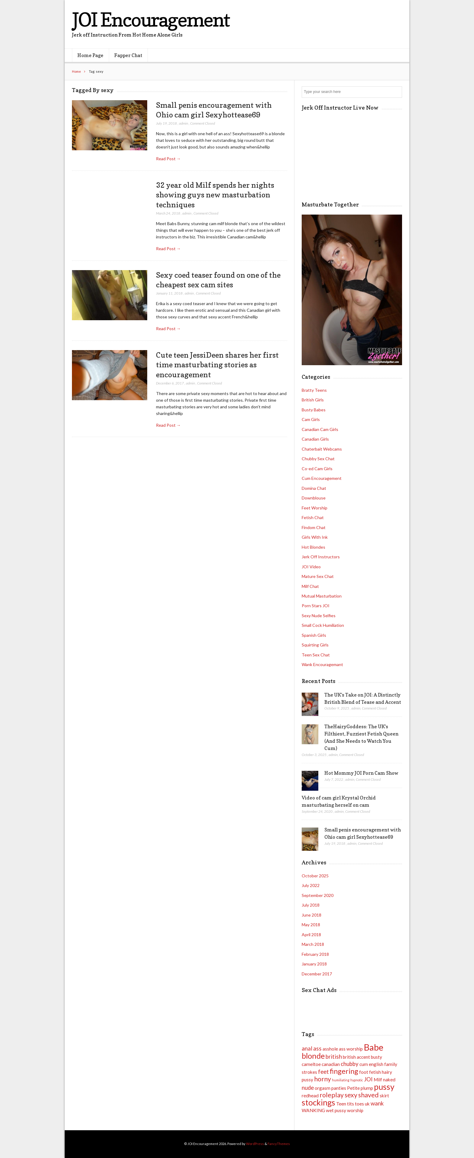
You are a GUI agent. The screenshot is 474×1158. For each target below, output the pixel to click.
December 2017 (317, 973)
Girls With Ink (315, 537)
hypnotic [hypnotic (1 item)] (356, 1080)
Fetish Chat (313, 517)
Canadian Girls (315, 439)
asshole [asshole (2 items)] (330, 1048)
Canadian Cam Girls (320, 429)
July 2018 (311, 905)
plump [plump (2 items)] (367, 1088)
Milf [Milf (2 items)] (378, 1079)
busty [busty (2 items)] (376, 1057)
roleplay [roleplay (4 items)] (332, 1095)
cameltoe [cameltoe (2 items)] (311, 1064)
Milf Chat (310, 586)
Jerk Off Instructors (321, 556)
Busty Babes (314, 409)
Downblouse (314, 497)
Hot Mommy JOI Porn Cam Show (361, 773)
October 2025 (315, 875)
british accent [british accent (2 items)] (356, 1057)
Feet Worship (314, 507)
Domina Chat (314, 488)
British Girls (313, 399)
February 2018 (315, 954)
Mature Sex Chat (318, 576)
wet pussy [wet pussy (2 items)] (336, 1110)
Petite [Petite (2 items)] (353, 1088)
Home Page (90, 55)
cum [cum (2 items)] (363, 1064)
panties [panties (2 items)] (338, 1088)
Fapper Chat (128, 55)
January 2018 (314, 963)
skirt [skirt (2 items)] (384, 1095)
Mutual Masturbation (322, 595)
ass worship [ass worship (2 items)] (351, 1048)
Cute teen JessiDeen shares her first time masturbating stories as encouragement (217, 364)
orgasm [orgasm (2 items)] (322, 1088)
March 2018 (313, 944)
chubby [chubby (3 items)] (350, 1064)
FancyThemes (279, 1144)
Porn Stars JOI (316, 605)
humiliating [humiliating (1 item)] (340, 1080)
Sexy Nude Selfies (319, 615)
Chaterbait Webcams (322, 448)
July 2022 (311, 885)
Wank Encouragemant (322, 664)
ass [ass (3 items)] (317, 1048)
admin (183, 123)
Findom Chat (314, 527)
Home (76, 71)
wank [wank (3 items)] (377, 1103)
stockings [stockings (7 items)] (318, 1102)
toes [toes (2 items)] (359, 1103)
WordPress (255, 1144)
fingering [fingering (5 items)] (344, 1071)
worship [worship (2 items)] (355, 1110)
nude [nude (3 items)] (308, 1087)
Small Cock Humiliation (323, 625)
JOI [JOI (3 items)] (368, 1079)
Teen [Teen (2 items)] (341, 1103)
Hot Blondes (313, 547)
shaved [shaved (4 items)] (368, 1095)
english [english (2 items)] (376, 1064)
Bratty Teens (314, 390)
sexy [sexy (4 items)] (351, 1095)
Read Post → (168, 158)
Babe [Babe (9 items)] (373, 1047)
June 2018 (311, 914)
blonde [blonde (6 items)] (313, 1055)
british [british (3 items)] (334, 1056)
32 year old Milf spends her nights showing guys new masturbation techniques (215, 194)
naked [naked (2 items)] (389, 1079)
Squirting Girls (315, 644)
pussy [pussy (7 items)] (384, 1087)
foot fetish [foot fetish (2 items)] (370, 1072)
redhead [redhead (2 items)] (310, 1095)
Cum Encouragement (322, 478)
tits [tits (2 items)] (350, 1103)
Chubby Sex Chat (318, 458)
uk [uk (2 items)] (367, 1103)
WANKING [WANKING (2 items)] (313, 1110)
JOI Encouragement (150, 19)
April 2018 (311, 934)
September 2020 (317, 895)
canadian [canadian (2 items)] (331, 1064)
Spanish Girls (314, 635)
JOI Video (311, 566)
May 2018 (311, 924)
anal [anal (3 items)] (307, 1048)
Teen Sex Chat (316, 654)
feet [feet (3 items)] (323, 1071)
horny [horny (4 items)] (322, 1079)
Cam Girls (311, 419)
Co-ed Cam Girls (317, 468)
